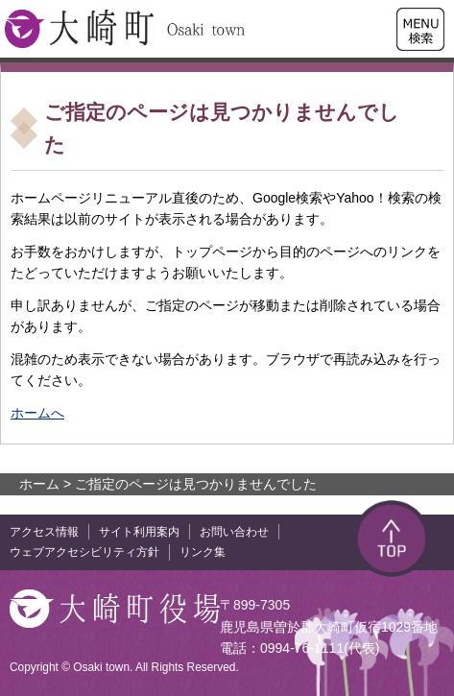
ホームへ (37, 412)
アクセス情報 (44, 532)
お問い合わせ (234, 532)
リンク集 (202, 552)
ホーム (39, 484)
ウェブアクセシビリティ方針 (84, 552)
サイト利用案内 (139, 532)
